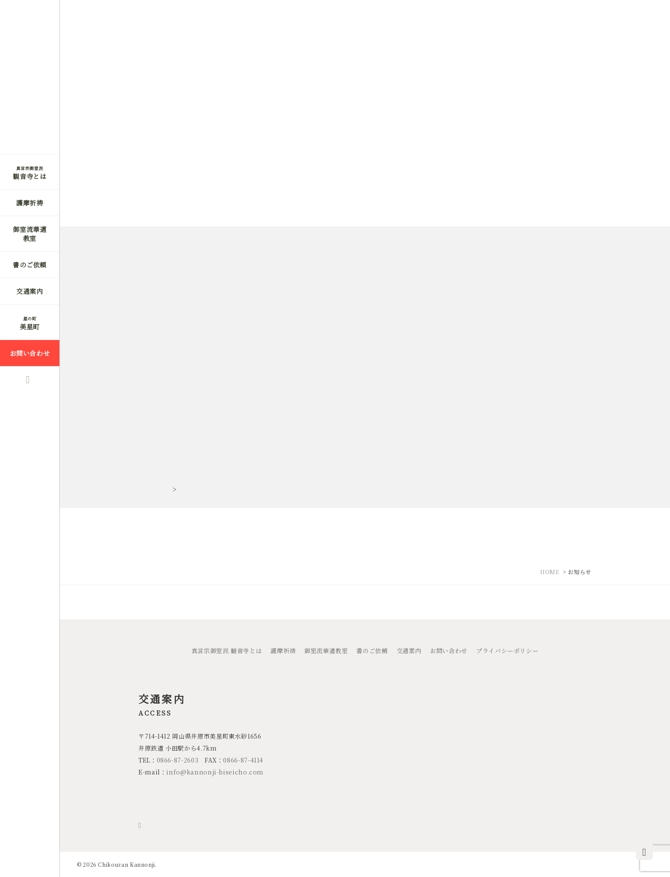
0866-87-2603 (178, 760)
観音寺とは (29, 173)
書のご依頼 (29, 264)
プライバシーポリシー (507, 650)
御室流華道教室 (29, 234)
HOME (549, 572)
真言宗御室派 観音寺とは (226, 650)
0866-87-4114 (243, 760)
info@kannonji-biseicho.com (215, 772)
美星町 (30, 323)
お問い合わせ (30, 353)
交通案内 (29, 291)
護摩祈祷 (29, 202)
